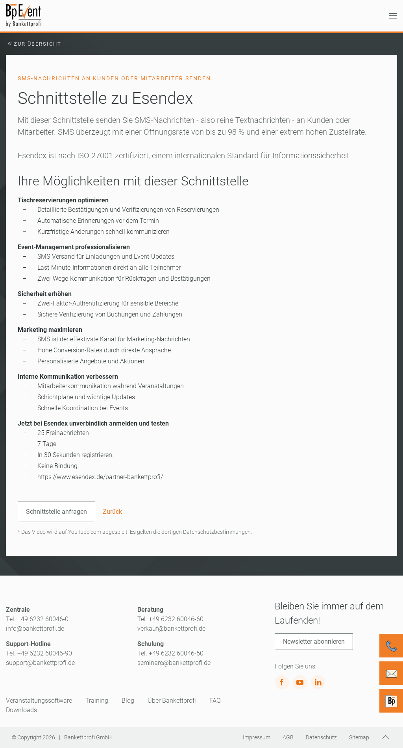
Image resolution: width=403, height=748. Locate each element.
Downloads (21, 710)
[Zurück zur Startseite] (23, 15)
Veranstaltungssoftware (39, 700)
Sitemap (359, 737)
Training (96, 700)
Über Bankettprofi (172, 700)
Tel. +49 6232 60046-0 (37, 619)
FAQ (215, 700)
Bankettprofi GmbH (88, 737)
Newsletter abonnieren (314, 641)
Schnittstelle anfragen (56, 511)
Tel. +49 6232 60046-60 (170, 619)
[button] (393, 15)
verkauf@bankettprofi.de (171, 628)
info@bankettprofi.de (35, 628)
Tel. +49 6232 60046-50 (170, 653)
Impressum (256, 737)
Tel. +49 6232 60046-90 (39, 653)
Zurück (112, 511)
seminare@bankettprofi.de (174, 663)
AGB (288, 737)
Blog (128, 700)
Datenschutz (321, 737)
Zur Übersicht (33, 44)
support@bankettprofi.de (40, 663)
